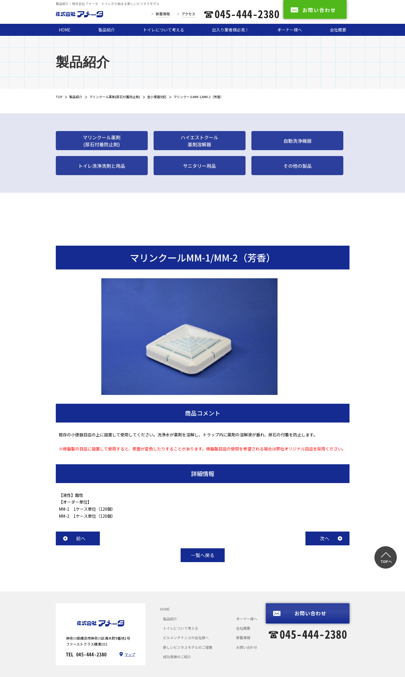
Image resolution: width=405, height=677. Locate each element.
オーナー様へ (289, 30)
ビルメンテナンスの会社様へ (186, 637)
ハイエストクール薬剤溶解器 (199, 141)
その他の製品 (297, 165)
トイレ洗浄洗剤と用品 (101, 165)
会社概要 (338, 30)
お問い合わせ (246, 647)
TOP (59, 96)
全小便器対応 (157, 96)
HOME (64, 30)
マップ (130, 654)
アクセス (188, 13)
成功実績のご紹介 (177, 656)
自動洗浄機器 (297, 140)
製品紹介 (106, 30)
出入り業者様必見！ (230, 30)
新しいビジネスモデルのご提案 (187, 647)
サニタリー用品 (199, 165)
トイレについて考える (163, 30)
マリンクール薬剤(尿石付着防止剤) (114, 96)
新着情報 (163, 13)
